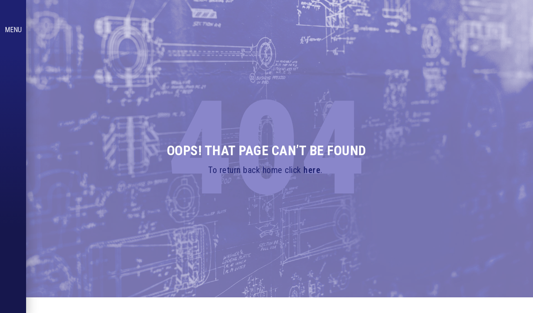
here (311, 170)
